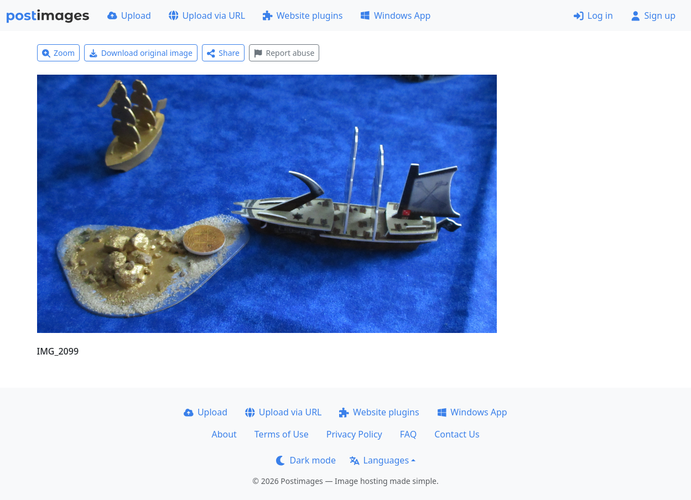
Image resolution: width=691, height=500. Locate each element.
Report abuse (284, 53)
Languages (379, 460)
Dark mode (306, 460)
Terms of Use (281, 434)
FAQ (408, 434)
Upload (129, 15)
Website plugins (302, 15)
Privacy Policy (354, 434)
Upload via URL (207, 15)
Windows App (395, 15)
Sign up (653, 15)
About (223, 434)
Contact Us (456, 434)
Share (223, 53)
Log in (593, 15)
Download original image (141, 53)
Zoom (58, 53)
